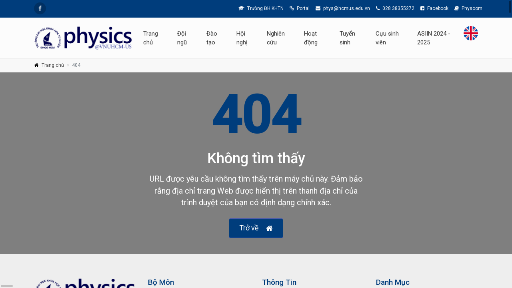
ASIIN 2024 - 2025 (433, 38)
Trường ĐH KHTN (261, 8)
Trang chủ (150, 38)
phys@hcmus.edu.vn (343, 8)
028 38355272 (395, 8)
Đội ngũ (182, 38)
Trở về (256, 228)
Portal (300, 8)
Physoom (468, 8)
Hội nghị (242, 38)
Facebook (434, 8)
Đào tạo (211, 38)
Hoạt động (311, 38)
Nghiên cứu (276, 38)
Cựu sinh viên (387, 38)
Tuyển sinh (347, 38)
